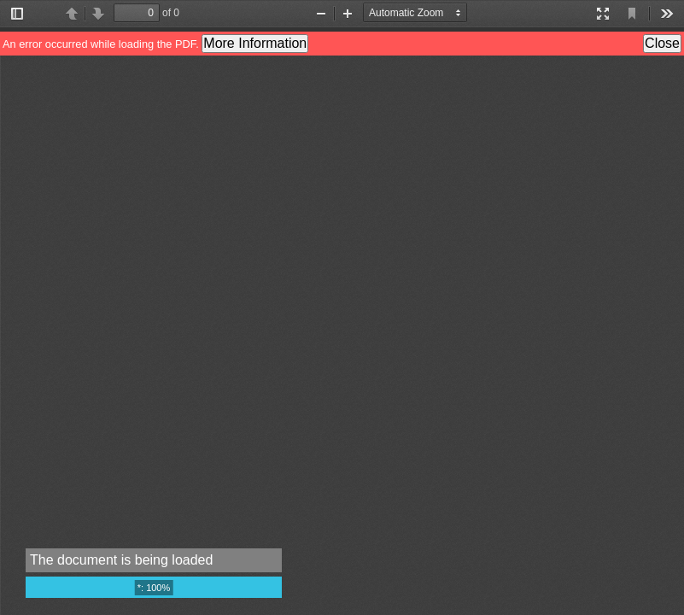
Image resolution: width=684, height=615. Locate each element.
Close (662, 43)
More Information (255, 43)
